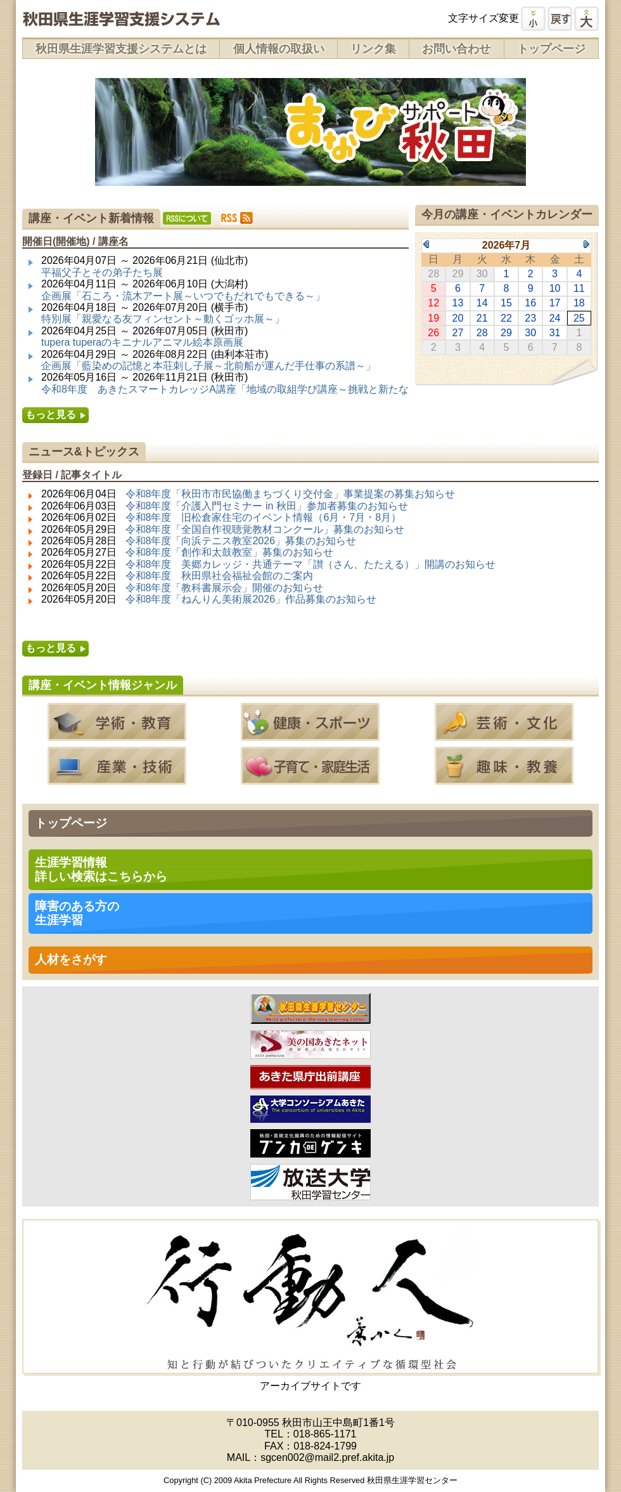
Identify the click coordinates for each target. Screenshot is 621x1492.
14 (482, 303)
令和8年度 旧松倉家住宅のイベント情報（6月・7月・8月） (263, 517)
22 (506, 318)
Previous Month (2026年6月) (426, 244)
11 (579, 288)
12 (433, 303)
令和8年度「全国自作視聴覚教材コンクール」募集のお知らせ (265, 529)
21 (482, 318)
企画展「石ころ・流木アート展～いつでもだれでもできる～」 (183, 296)
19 (433, 318)
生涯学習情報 (101, 869)
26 (433, 332)
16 (530, 303)
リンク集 (373, 49)
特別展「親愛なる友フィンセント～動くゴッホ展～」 (163, 318)
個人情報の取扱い (278, 49)
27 (458, 332)
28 (482, 332)
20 (458, 318)
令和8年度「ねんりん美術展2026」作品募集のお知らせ (251, 599)
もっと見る (50, 414)
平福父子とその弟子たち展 (102, 272)
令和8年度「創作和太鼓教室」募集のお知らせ (229, 552)
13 (458, 303)
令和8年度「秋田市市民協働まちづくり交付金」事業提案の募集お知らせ (290, 493)
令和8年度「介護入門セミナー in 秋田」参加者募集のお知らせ (266, 506)
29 (506, 332)
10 (555, 288)
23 (530, 318)
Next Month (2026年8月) (586, 244)
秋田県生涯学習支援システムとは (121, 49)
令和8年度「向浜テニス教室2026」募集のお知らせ (241, 540)
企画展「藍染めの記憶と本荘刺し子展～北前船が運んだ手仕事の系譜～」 (208, 365)
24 (555, 318)
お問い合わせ (456, 49)
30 (530, 332)
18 (579, 303)
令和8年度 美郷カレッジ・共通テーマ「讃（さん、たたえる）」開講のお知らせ (310, 564)
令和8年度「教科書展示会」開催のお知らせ (224, 587)
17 (555, 303)
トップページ (551, 49)
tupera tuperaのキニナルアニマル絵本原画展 (142, 342)
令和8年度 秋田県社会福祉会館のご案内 (219, 575)
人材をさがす (71, 959)
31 (555, 332)
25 (579, 318)
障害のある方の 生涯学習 (77, 913)
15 (506, 303)
